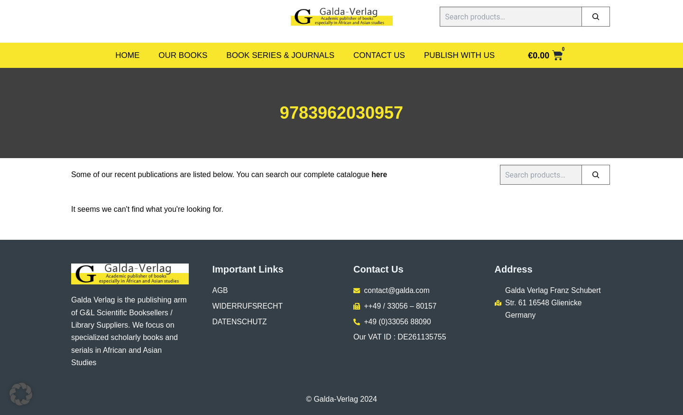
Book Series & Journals (280, 55)
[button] (21, 394)
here (379, 174)
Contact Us (379, 55)
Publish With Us (459, 55)
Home (127, 55)
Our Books (182, 55)
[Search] (595, 17)
